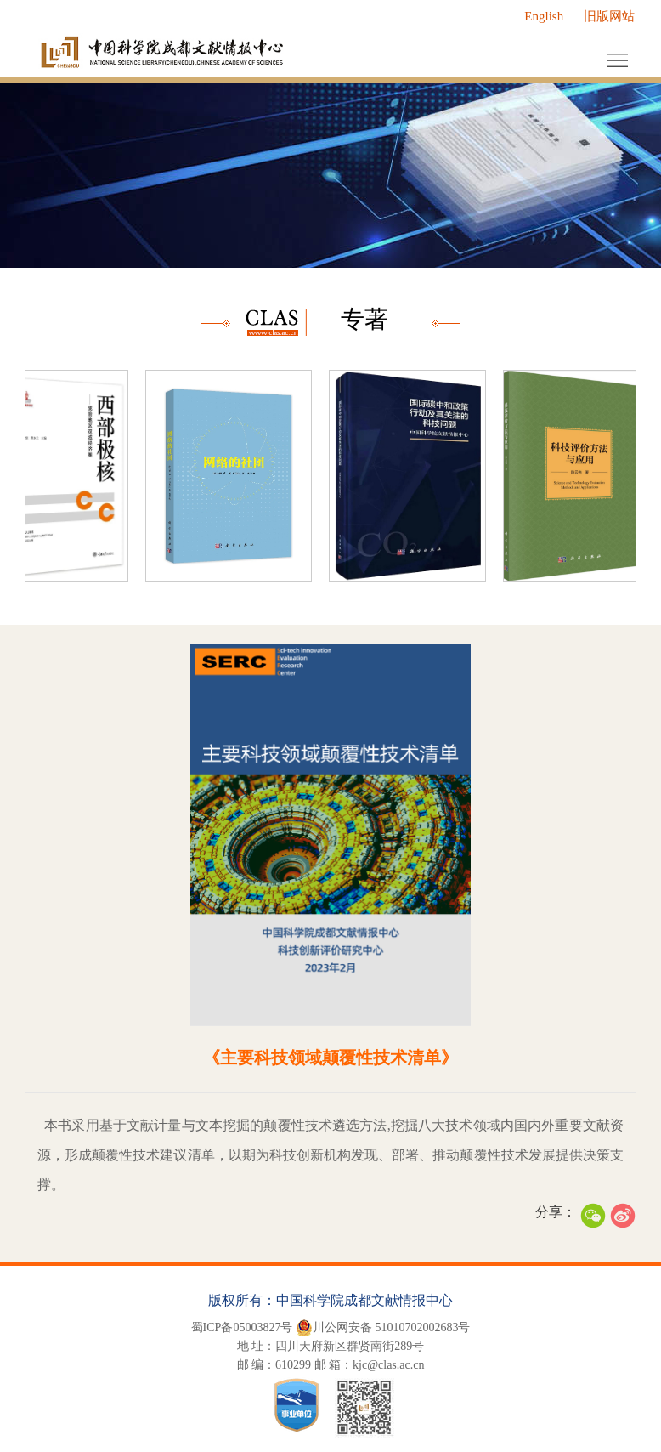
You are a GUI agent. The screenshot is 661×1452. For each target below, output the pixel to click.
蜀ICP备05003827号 (242, 1327)
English (543, 16)
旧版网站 (609, 16)
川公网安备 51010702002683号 (383, 1327)
